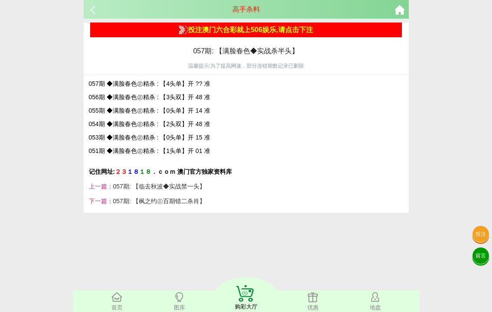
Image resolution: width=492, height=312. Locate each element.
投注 (481, 234)
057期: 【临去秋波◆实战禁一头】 (159, 186)
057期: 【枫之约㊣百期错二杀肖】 (159, 201)
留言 (481, 256)
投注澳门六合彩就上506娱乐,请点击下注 (246, 30)
